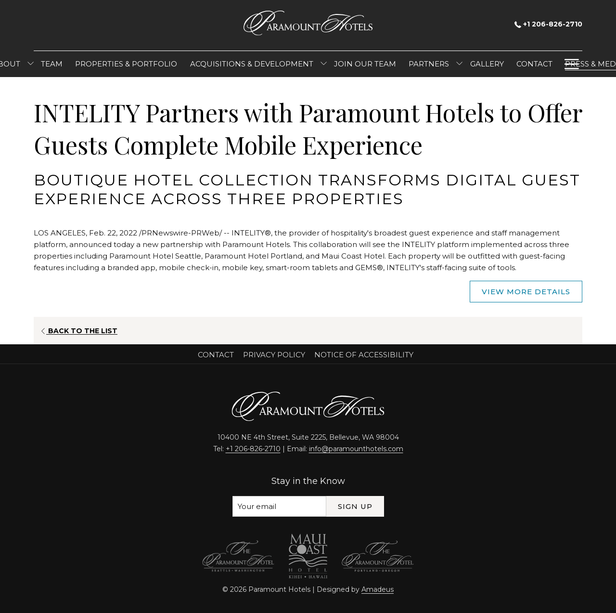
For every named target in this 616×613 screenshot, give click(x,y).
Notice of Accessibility (363, 354)
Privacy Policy (274, 354)
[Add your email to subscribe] (279, 506)
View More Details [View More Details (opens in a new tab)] (526, 291)
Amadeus (377, 589)
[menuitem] (52, 64)
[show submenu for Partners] (459, 64)
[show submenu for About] (30, 64)
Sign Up (355, 506)
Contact (216, 354)
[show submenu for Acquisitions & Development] (324, 64)
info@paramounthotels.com (356, 448)
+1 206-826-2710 (548, 24)
